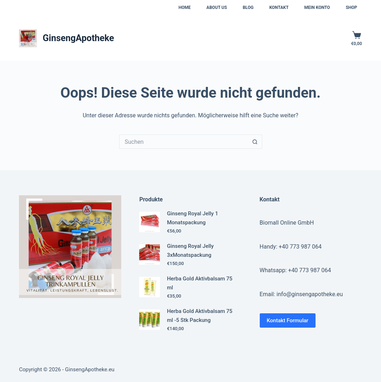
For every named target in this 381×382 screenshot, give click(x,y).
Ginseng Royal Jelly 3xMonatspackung (190, 250)
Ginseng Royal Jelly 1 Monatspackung (192, 218)
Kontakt (279, 7)
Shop (351, 7)
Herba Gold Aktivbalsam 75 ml (200, 283)
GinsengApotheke (78, 38)
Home (185, 7)
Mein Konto (317, 7)
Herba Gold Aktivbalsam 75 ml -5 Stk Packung (200, 315)
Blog (248, 7)
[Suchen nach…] (183, 141)
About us (216, 7)
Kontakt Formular (287, 320)
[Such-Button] (255, 141)
